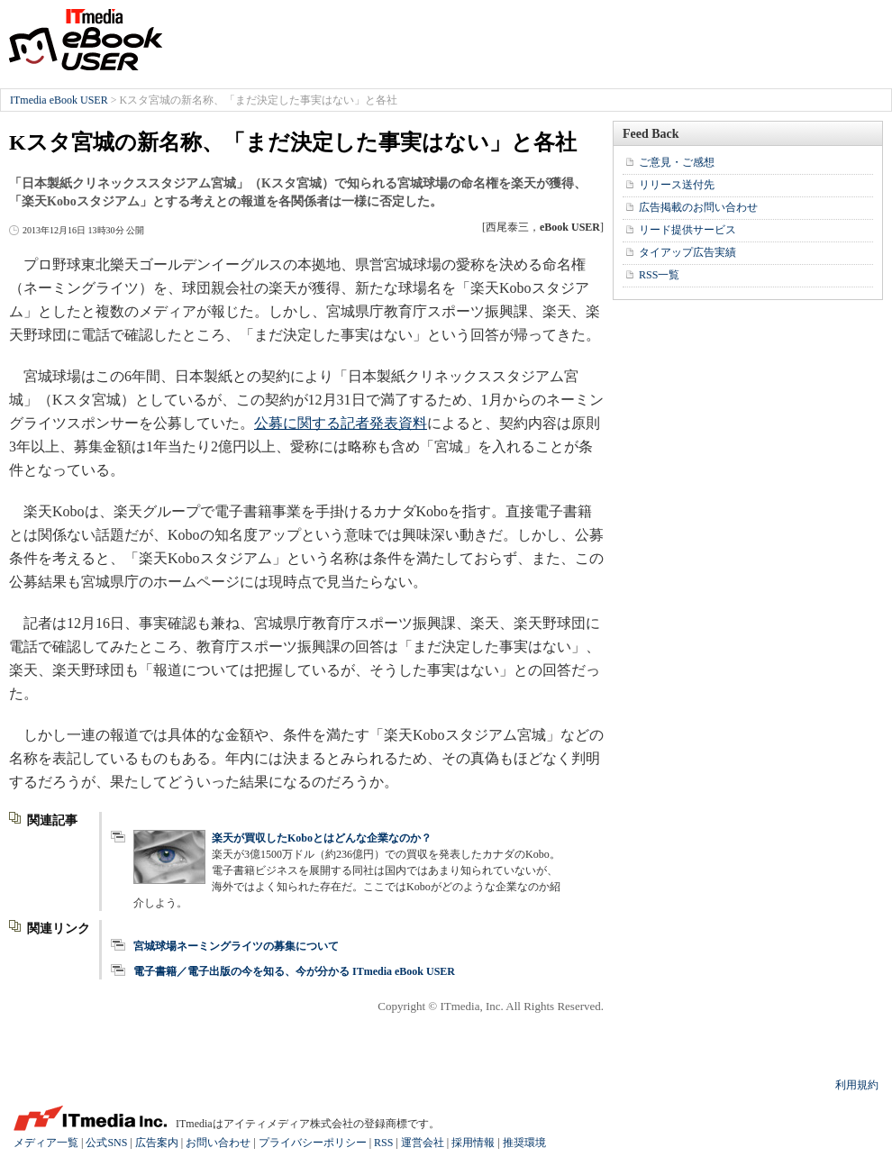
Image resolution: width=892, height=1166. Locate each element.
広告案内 (156, 1142)
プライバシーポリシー (313, 1142)
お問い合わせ (218, 1142)
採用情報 (473, 1142)
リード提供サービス (687, 229)
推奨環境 (524, 1142)
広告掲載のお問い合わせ (698, 207)
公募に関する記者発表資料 (340, 423)
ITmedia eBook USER (85, 39)
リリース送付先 (677, 184)
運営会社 (422, 1142)
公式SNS (106, 1142)
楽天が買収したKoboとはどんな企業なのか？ (322, 838)
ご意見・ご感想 (677, 162)
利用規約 (856, 1085)
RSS (383, 1142)
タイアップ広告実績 (687, 252)
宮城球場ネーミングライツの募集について (236, 946)
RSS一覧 (659, 275)
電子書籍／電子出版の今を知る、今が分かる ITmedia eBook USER (294, 971)
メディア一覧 (46, 1142)
